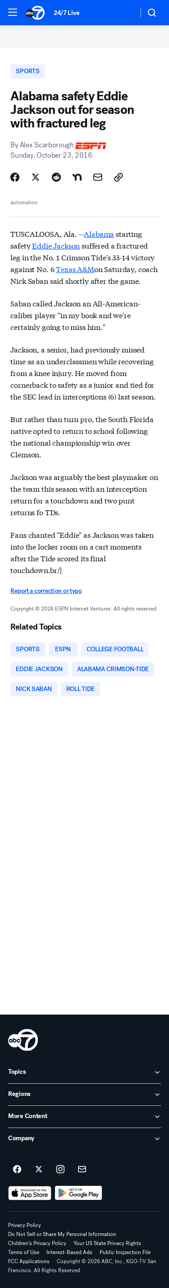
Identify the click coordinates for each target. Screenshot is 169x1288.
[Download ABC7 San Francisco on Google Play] (78, 1193)
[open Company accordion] (84, 1138)
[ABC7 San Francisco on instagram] (60, 1170)
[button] (12, 12)
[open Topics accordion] (84, 1072)
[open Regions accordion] (84, 1094)
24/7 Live (66, 13)
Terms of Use (23, 1252)
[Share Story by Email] (97, 177)
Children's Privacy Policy (37, 1243)
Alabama (99, 233)
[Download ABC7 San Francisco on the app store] (29, 1193)
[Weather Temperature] (124, 13)
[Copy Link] (118, 177)
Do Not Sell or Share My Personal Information (62, 1234)
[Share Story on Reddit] (56, 177)
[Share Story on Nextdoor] (77, 177)
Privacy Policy (24, 1225)
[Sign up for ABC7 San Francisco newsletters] (82, 1170)
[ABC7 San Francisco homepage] (35, 12)
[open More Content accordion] (84, 1116)
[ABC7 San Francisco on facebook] (17, 1170)
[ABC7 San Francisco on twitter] (39, 1170)
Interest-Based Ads (69, 1252)
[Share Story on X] (35, 177)
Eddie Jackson (56, 245)
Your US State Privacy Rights (107, 1243)
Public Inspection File (125, 1252)
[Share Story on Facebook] (15, 177)
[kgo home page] (23, 1040)
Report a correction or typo (46, 591)
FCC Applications (29, 1261)
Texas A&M (75, 268)
